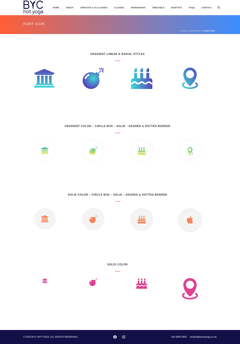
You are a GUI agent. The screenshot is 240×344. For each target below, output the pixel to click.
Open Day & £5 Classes (94, 7)
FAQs (192, 7)
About (70, 7)
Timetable (158, 7)
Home (56, 7)
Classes (119, 7)
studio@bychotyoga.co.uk (203, 336)
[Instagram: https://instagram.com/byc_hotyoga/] (124, 337)
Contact (207, 7)
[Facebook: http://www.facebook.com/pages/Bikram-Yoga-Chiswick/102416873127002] (115, 337)
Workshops (138, 7)
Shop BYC (176, 7)
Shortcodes (195, 31)
